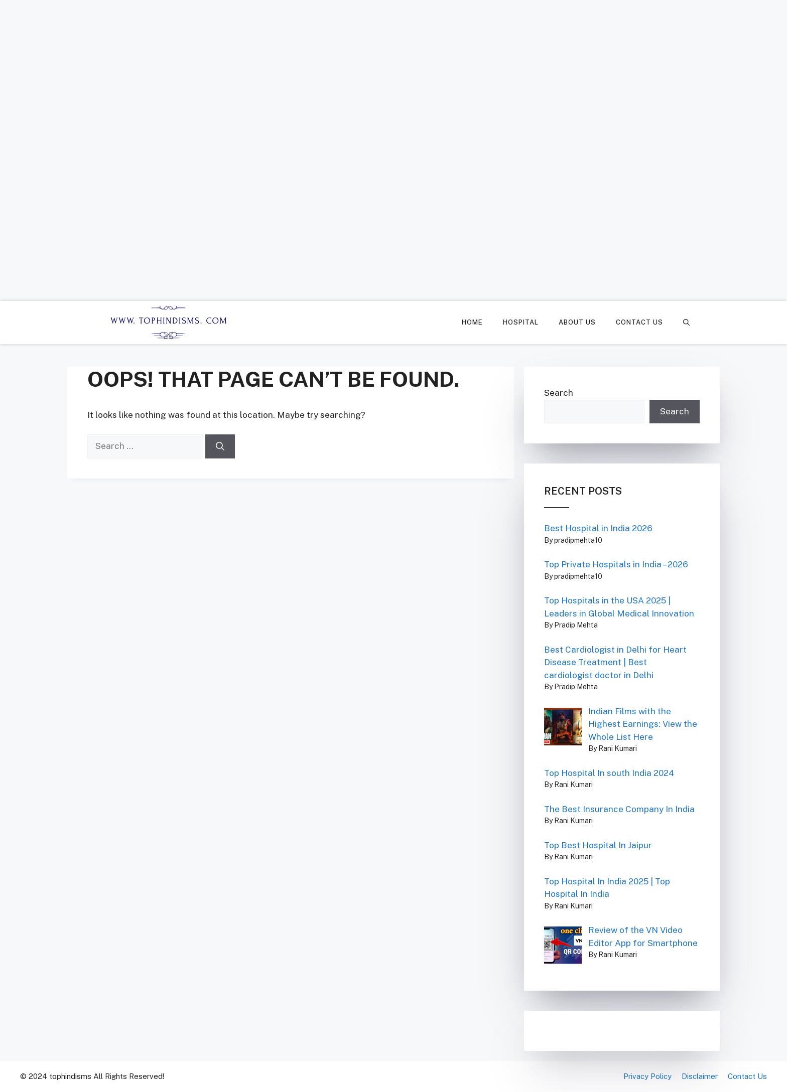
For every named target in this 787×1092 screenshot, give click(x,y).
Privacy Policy (647, 1076)
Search (558, 393)
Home (472, 322)
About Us (577, 322)
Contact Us (639, 322)
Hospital (521, 322)
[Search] (220, 446)
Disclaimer (700, 1076)
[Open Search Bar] (686, 322)
